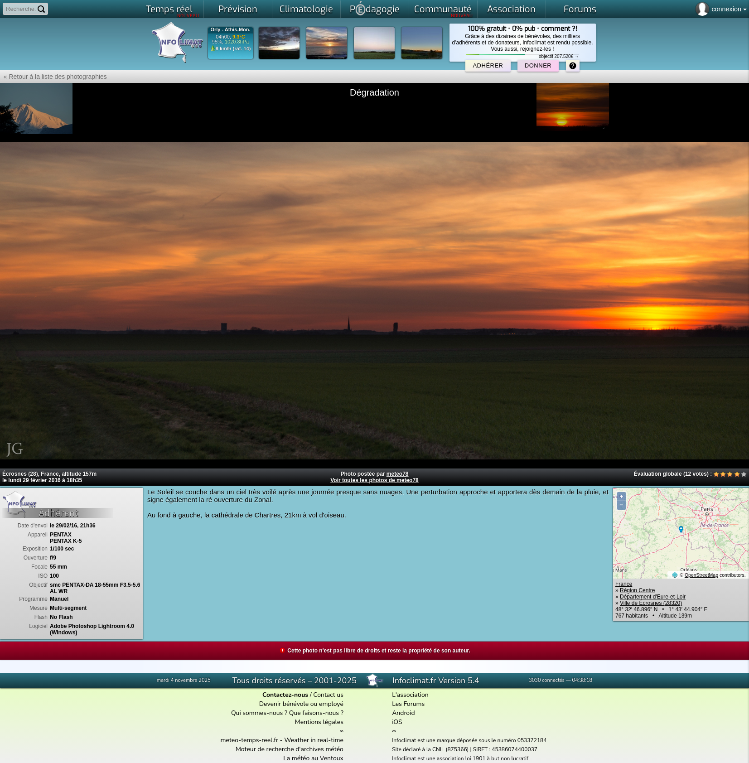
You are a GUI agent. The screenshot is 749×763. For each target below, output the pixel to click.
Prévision (237, 9)
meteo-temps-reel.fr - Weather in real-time (282, 740)
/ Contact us (302, 695)
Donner (538, 65)
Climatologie (306, 9)
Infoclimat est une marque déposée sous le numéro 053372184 (469, 740)
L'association (410, 695)
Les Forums (408, 704)
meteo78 (398, 474)
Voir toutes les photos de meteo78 (374, 480)
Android (403, 713)
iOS (397, 722)
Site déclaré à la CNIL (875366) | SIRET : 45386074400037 (464, 749)
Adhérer (488, 65)
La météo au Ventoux (313, 758)
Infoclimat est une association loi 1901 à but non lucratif (460, 758)
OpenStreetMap (701, 575)
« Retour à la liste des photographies (53, 76)
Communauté (443, 11)
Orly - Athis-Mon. (230, 29)
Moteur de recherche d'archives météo (289, 749)
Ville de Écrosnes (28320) (651, 603)
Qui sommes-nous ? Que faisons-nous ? (287, 713)
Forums (580, 9)
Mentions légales (319, 722)
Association (511, 9)
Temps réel (172, 11)
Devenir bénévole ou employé (301, 704)
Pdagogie (375, 8)
